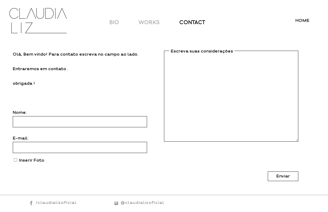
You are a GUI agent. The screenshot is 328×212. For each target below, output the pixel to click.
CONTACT (192, 22)
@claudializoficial (138, 202)
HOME (302, 20)
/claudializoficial (56, 202)
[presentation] (203, 161)
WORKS (149, 22)
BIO (114, 22)
